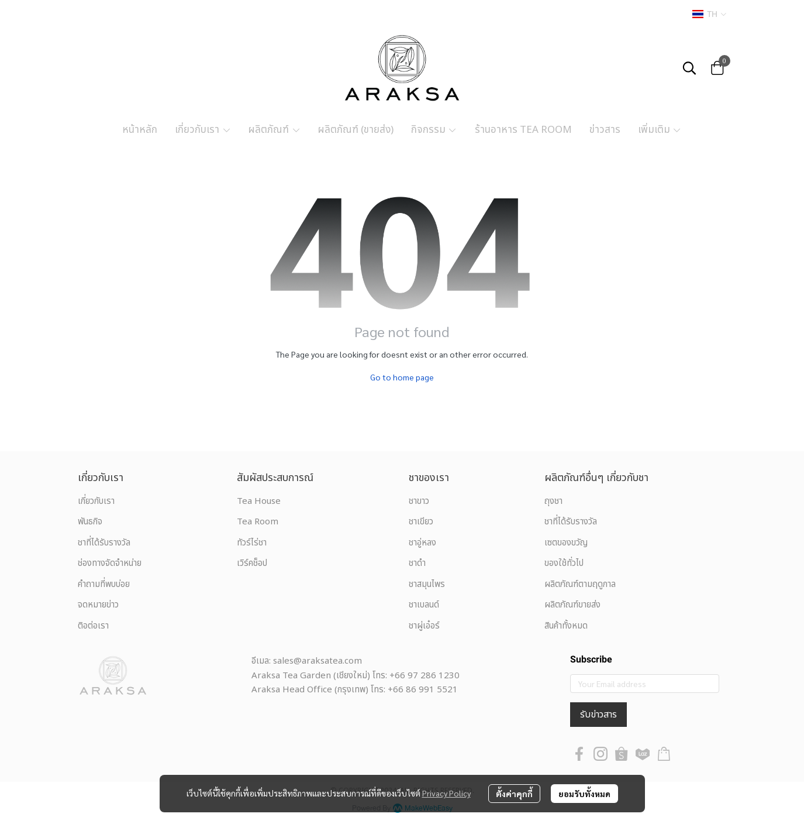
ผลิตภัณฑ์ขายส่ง (572, 605)
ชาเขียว (421, 521)
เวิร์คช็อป (252, 563)
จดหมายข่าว (98, 605)
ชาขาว (419, 501)
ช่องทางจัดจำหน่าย (110, 563)
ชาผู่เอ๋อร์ (424, 626)
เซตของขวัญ (566, 543)
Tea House (259, 501)
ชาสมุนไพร (427, 584)
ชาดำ (417, 563)
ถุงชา (553, 501)
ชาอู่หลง (422, 543)
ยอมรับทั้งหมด (584, 793)
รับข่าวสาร (598, 715)
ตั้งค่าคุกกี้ (514, 793)
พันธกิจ (90, 521)
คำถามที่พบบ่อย (104, 584)
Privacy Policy (446, 793)
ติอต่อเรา (93, 626)
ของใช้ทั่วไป (564, 563)
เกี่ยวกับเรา (96, 501)
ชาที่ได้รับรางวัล (104, 543)
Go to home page (402, 377)
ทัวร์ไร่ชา (252, 543)
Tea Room (257, 521)
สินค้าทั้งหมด (566, 626)
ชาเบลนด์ (424, 605)
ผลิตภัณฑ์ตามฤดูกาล (580, 584)
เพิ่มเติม (660, 130)
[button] (709, 14)
